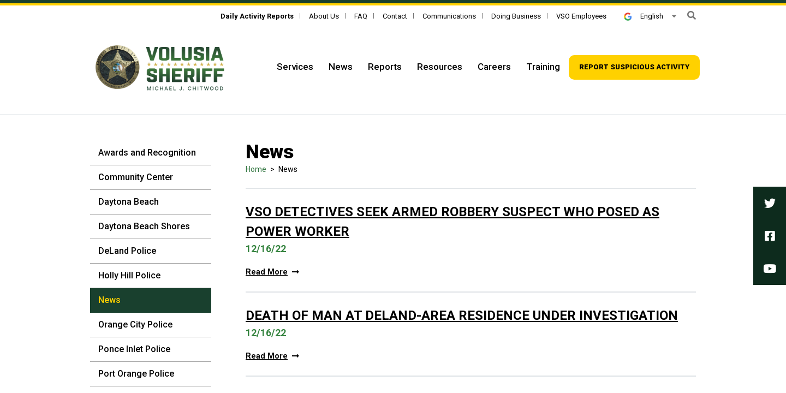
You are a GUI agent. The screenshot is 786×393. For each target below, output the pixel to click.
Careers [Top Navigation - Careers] (494, 66)
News (109, 300)
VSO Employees (581, 16)
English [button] (643, 16)
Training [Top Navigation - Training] (543, 66)
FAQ (360, 16)
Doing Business (516, 16)
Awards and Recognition (147, 152)
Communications (449, 16)
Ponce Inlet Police (134, 349)
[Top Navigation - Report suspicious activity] (634, 67)
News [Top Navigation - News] (341, 66)
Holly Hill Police (129, 275)
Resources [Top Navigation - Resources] (439, 66)
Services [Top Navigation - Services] (295, 66)
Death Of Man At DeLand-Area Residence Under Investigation (462, 315)
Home (256, 169)
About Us (324, 16)
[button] (691, 15)
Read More (272, 272)
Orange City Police (135, 324)
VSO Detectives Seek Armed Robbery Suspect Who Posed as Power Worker (452, 221)
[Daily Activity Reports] (257, 16)
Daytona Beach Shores (144, 226)
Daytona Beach (128, 201)
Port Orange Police (136, 373)
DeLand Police (127, 251)
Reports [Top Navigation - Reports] (385, 66)
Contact (395, 16)
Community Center (135, 177)
